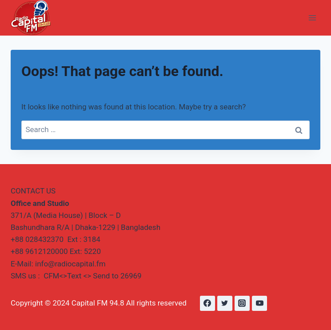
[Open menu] (312, 17)
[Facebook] (207, 303)
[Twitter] (224, 303)
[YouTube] (259, 303)
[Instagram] (242, 303)
